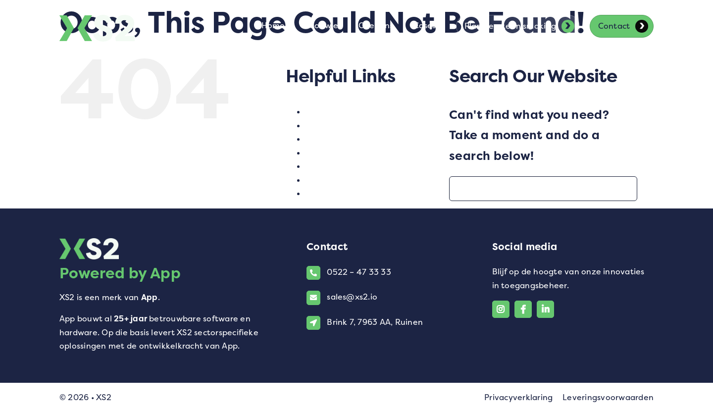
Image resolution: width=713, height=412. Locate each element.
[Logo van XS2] (97, 21)
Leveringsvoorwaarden (608, 397)
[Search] (461, 188)
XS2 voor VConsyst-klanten (362, 193)
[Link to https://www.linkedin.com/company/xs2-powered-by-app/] (545, 309)
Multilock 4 (329, 139)
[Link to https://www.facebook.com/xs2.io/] (523, 309)
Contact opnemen (343, 111)
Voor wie (323, 180)
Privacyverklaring (518, 397)
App (149, 297)
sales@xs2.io (352, 297)
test (314, 166)
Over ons (324, 153)
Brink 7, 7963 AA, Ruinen (375, 322)
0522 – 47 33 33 (359, 272)
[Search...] (543, 188)
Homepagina (333, 125)
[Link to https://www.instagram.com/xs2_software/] (500, 309)
